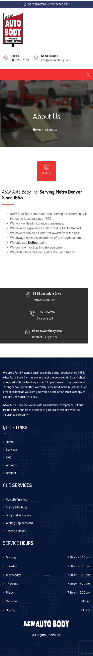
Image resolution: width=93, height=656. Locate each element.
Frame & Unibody (16, 507)
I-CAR (66, 228)
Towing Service (15, 530)
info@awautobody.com (56, 60)
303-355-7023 (20, 60)
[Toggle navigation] (8, 74)
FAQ (8, 457)
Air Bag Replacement (19, 523)
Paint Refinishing (16, 499)
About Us (12, 465)
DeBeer (33, 243)
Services (11, 449)
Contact (11, 473)
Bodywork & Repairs (18, 515)
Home (37, 130)
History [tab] (46, 169)
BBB (77, 233)
